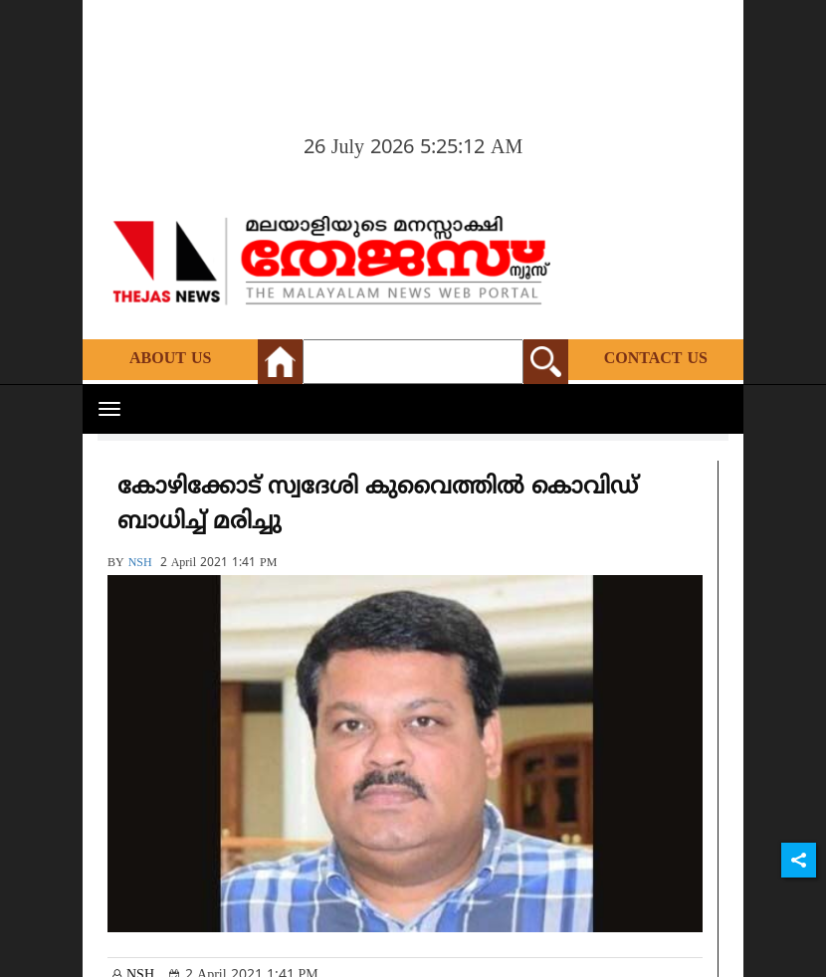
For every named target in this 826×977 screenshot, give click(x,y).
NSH (140, 563)
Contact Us (656, 359)
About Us (170, 359)
